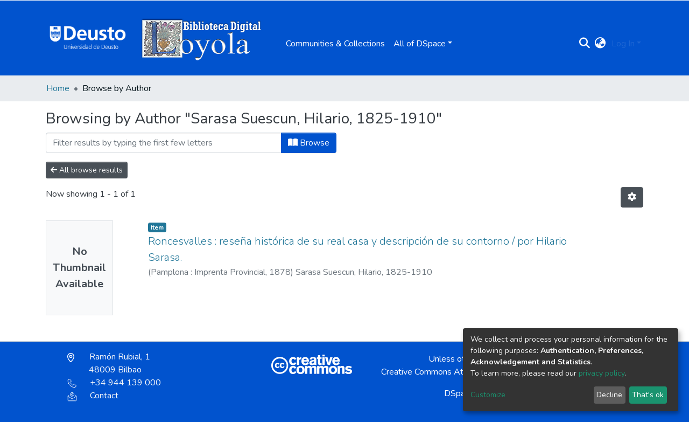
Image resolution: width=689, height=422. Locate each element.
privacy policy (601, 373)
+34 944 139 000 (114, 383)
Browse (308, 143)
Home (57, 88)
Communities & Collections (335, 44)
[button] (600, 43)
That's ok (648, 395)
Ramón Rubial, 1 (108, 363)
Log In (623, 44)
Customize (487, 395)
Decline (609, 395)
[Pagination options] (632, 197)
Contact (92, 396)
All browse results (87, 170)
